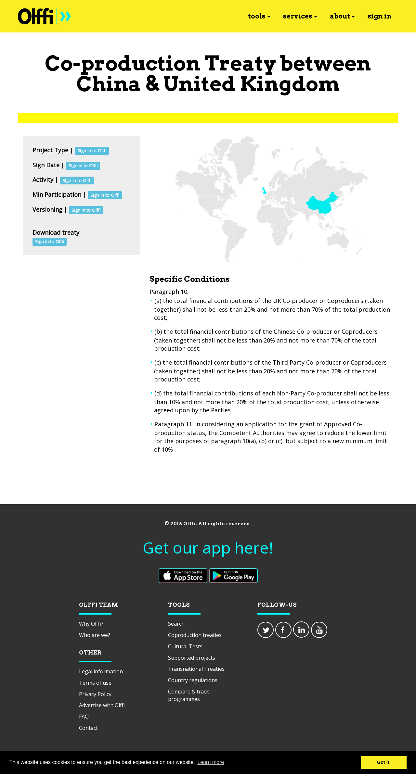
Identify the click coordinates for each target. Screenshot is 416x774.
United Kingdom (251, 83)
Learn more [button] (210, 762)
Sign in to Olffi (91, 151)
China (108, 83)
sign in (380, 16)
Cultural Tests (185, 646)
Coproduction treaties (195, 635)
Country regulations (192, 680)
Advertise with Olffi (102, 705)
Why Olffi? (91, 623)
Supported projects (191, 657)
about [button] (342, 16)
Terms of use (95, 682)
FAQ (84, 716)
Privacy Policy (95, 694)
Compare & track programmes (188, 695)
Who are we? (94, 635)
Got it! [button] (384, 762)
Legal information (101, 671)
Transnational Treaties (196, 668)
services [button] (300, 16)
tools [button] (259, 16)
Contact (88, 727)
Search (176, 623)
